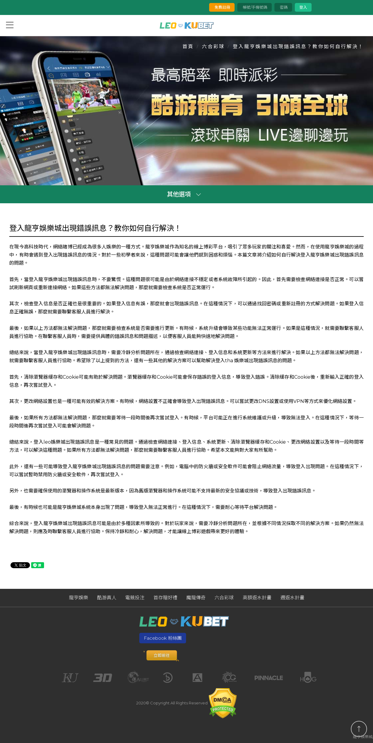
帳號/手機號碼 (254, 7)
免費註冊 (222, 7)
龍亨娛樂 (78, 598)
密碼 (283, 7)
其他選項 (179, 194)
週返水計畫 (292, 598)
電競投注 (134, 598)
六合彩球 (213, 46)
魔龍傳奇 (196, 598)
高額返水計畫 (257, 598)
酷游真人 (106, 598)
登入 (303, 7)
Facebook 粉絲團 (163, 638)
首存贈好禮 (165, 598)
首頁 (188, 46)
